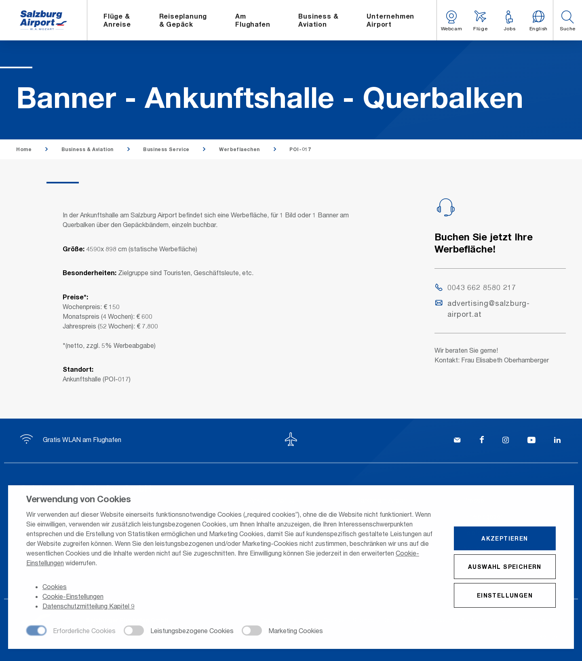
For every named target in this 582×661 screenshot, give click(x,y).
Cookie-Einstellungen (72, 597)
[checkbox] (71, 631)
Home (24, 149)
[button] (567, 20)
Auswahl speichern (505, 567)
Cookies (54, 587)
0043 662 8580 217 (475, 287)
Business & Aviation (87, 149)
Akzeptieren (504, 538)
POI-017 (300, 149)
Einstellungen (505, 595)
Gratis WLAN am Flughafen (70, 439)
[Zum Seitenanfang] (291, 440)
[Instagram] (505, 441)
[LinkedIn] (557, 441)
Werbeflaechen (239, 149)
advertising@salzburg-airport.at (482, 308)
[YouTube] (531, 441)
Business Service (166, 149)
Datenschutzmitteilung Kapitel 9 (88, 606)
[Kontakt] (457, 441)
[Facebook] (481, 441)
